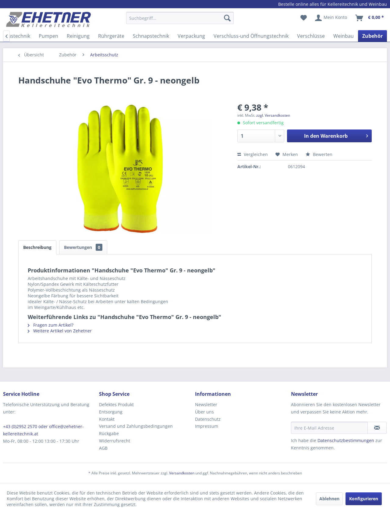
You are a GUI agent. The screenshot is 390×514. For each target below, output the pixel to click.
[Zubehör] (372, 36)
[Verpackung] (191, 36)
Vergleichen (252, 154)
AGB (103, 448)
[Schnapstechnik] (151, 36)
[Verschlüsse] (311, 36)
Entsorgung (110, 412)
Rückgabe (109, 433)
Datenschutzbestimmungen (345, 440)
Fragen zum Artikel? (50, 325)
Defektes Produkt (116, 404)
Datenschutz (208, 419)
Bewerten (319, 154)
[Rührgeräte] (111, 36)
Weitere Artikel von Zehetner (60, 331)
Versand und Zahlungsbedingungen (136, 426)
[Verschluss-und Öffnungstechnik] (251, 36)
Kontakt (107, 419)
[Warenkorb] (370, 18)
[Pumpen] (48, 36)
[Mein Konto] (331, 18)
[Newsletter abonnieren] (377, 428)
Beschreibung (37, 247)
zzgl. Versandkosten (273, 115)
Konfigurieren (363, 499)
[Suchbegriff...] (180, 18)
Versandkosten (181, 473)
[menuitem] (180, 21)
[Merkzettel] (303, 18)
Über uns (204, 412)
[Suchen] (227, 18)
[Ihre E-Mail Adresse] (329, 428)
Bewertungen (83, 247)
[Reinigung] (78, 36)
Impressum (206, 426)
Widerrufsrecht (114, 441)
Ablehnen (329, 499)
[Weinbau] (343, 36)
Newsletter (206, 404)
